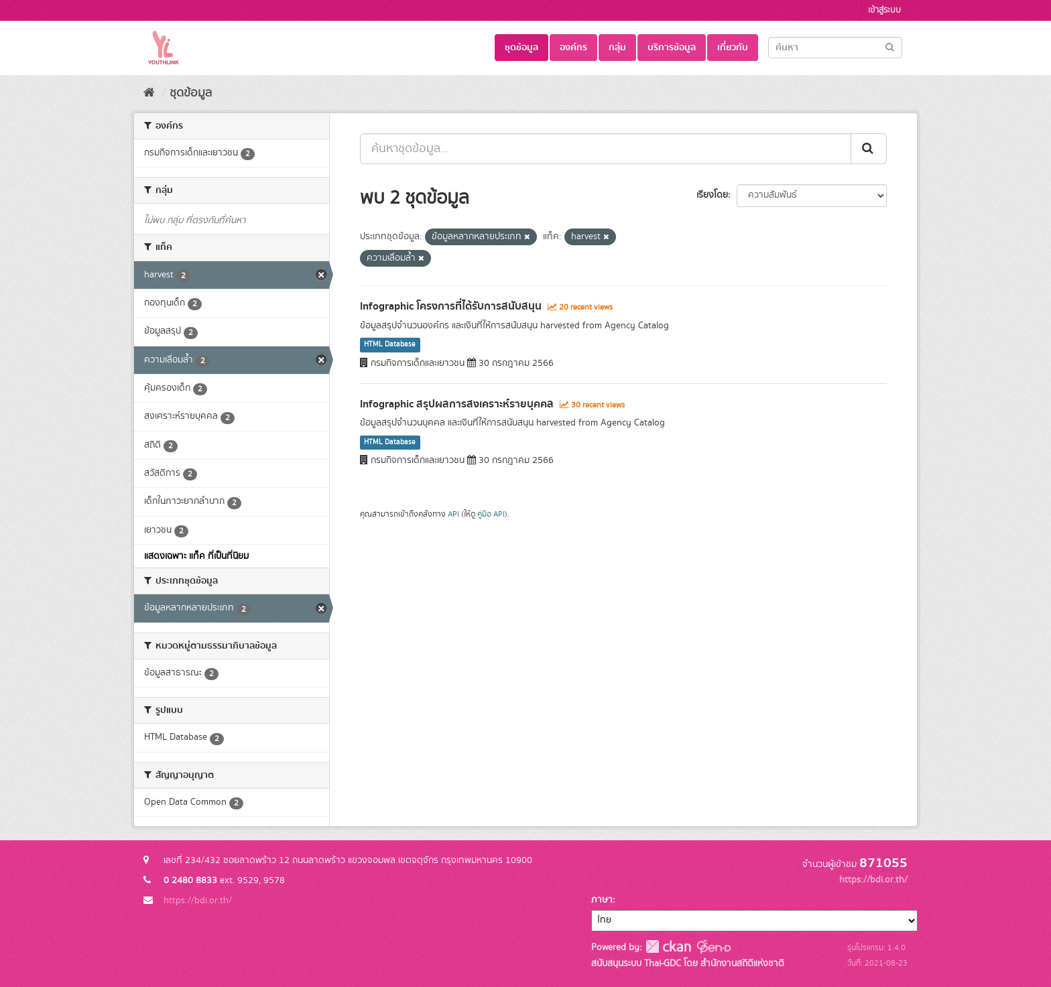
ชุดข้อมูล (521, 47)
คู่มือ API (491, 514)
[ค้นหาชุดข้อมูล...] (605, 148)
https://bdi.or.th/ (198, 900)
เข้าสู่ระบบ (884, 10)
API (453, 514)
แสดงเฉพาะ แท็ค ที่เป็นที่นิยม (196, 556)
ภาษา (602, 900)
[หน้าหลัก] (149, 93)
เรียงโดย (712, 195)
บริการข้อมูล (671, 47)
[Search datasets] (835, 47)
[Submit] (889, 46)
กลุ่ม (617, 47)
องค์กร (573, 47)
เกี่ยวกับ (732, 47)
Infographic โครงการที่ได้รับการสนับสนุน (451, 306)
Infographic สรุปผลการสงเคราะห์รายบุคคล (457, 404)
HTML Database (390, 345)
